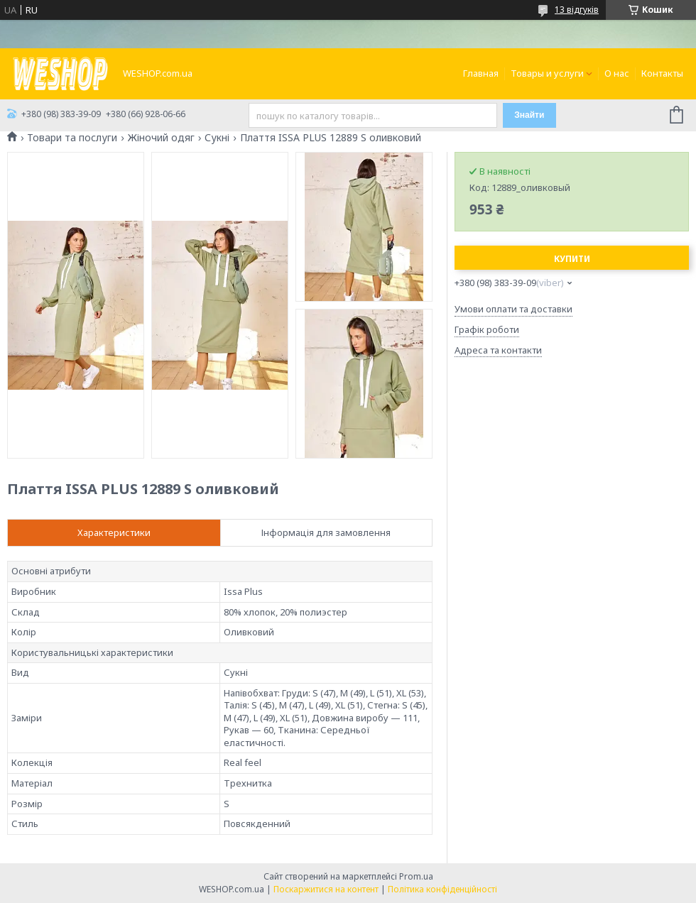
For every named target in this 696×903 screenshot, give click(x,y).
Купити (572, 259)
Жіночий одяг (161, 137)
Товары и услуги (547, 73)
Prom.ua (416, 876)
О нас (616, 73)
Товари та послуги (72, 137)
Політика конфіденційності (442, 889)
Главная (481, 73)
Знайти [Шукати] (529, 115)
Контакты (662, 73)
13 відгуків (577, 10)
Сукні (217, 137)
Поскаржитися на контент (326, 889)
